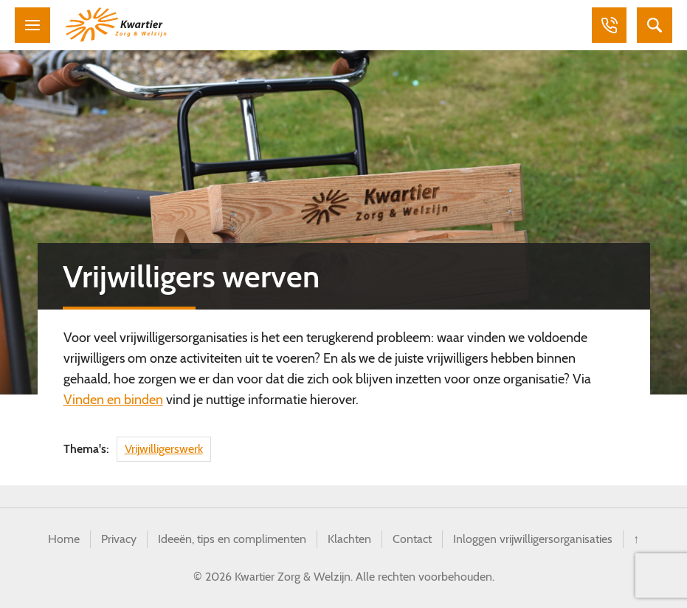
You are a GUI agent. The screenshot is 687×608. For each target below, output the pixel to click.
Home (64, 539)
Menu (32, 25)
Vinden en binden (113, 400)
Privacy (119, 539)
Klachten (349, 539)
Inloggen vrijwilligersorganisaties (532, 539)
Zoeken (654, 25)
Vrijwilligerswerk (164, 449)
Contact (412, 539)
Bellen (608, 25)
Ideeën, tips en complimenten (232, 539)
